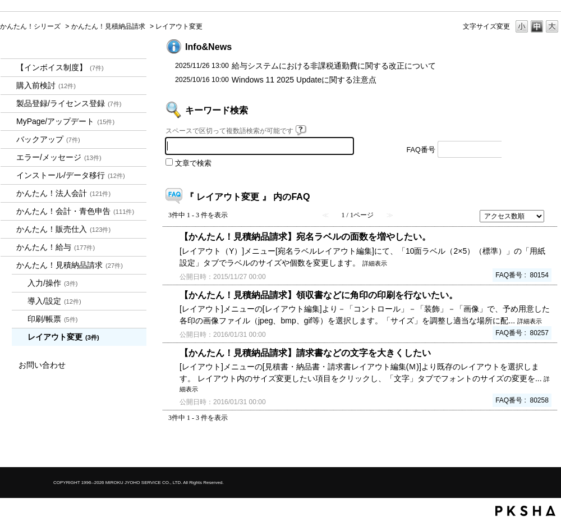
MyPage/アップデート (65, 121)
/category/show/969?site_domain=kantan (8, 265)
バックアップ (48, 139)
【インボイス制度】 (60, 67)
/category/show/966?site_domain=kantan (8, 247)
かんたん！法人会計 (63, 193)
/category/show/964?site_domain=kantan (8, 229)
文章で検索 (193, 163)
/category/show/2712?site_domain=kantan (8, 193)
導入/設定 (54, 300)
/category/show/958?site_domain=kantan (8, 211)
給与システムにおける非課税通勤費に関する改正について (334, 65)
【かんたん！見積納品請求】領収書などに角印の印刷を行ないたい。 (319, 295)
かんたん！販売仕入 (63, 229)
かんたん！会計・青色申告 (75, 211)
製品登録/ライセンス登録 (69, 103)
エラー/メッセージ (59, 157)
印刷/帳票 (52, 318)
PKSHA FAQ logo (525, 511)
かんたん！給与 (55, 247)
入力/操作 (52, 282)
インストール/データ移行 (70, 175)
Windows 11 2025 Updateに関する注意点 (304, 79)
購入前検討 (46, 85)
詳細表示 (374, 263)
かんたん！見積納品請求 (108, 26)
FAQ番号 (421, 150)
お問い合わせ (42, 364)
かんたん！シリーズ (30, 26)
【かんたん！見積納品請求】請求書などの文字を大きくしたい (305, 353)
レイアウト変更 (63, 336)
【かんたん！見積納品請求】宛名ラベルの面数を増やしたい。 (305, 236)
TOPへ (533, 449)
